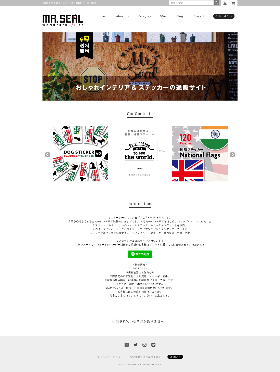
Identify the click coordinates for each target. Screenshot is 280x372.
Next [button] (232, 155)
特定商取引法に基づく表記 (145, 357)
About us (122, 16)
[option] (80, 153)
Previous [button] (47, 155)
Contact (199, 16)
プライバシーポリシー (110, 357)
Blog (180, 16)
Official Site (223, 16)
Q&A (163, 16)
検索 (216, 2)
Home (102, 16)
